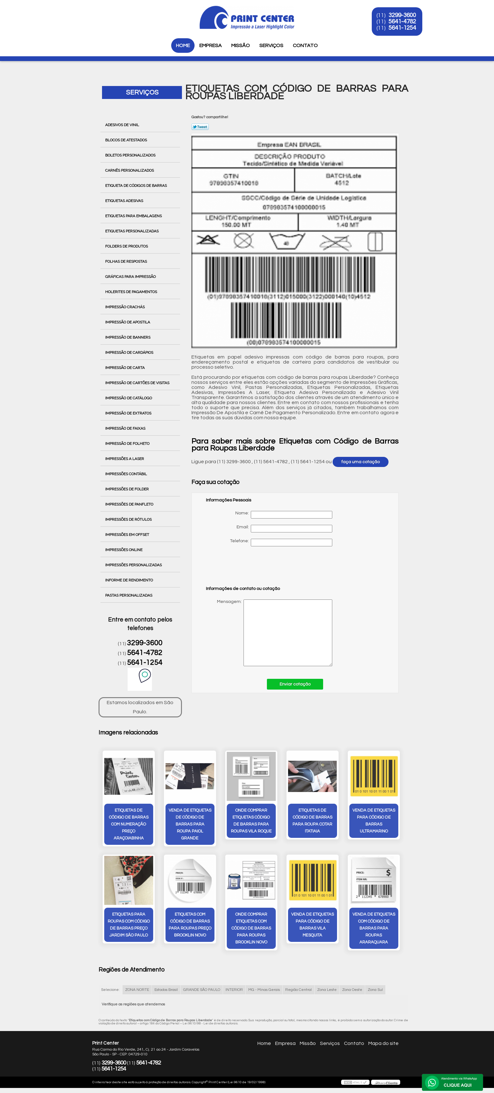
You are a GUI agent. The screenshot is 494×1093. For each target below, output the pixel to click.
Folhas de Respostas (126, 261)
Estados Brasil (166, 990)
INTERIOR (234, 990)
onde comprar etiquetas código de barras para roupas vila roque (251, 820)
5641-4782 (402, 21)
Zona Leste (327, 990)
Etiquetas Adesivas (124, 201)
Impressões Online (124, 550)
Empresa (210, 45)
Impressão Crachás (125, 307)
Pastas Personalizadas (129, 595)
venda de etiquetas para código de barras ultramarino (373, 820)
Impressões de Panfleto (129, 504)
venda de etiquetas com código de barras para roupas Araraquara (373, 928)
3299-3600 (402, 15)
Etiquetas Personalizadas (132, 231)
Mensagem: (269, 632)
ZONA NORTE (137, 990)
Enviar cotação (295, 684)
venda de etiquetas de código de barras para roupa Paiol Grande (190, 824)
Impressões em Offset (127, 534)
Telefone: (281, 542)
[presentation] (246, 569)
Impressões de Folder (127, 489)
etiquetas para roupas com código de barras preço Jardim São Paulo (129, 924)
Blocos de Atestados (126, 140)
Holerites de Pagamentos (131, 292)
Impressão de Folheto (127, 443)
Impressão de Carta (125, 367)
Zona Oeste (352, 990)
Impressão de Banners (128, 337)
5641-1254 (402, 28)
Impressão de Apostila (128, 322)
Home (183, 45)
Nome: (283, 515)
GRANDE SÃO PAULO (201, 990)
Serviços (271, 45)
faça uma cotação (360, 462)
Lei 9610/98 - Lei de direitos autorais (210, 1023)
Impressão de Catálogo (129, 398)
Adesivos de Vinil (122, 125)
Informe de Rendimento (129, 580)
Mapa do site (383, 1043)
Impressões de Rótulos (129, 519)
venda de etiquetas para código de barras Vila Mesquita (312, 924)
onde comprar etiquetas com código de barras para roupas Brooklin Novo (251, 928)
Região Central (298, 990)
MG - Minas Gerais (264, 990)
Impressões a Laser (125, 459)
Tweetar (200, 127)
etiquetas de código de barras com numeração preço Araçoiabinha (128, 824)
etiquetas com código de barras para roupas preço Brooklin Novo (190, 924)
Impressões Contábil (126, 474)
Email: (284, 528)
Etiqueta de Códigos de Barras (136, 185)
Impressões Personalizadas (134, 565)
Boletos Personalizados (130, 155)
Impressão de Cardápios (129, 352)
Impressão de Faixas (125, 428)
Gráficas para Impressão (131, 276)
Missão (240, 45)
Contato (305, 45)
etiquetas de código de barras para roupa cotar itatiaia (312, 820)
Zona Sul (375, 990)
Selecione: (110, 990)
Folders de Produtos (127, 246)
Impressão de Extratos (128, 413)
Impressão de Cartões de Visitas (137, 383)
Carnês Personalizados (130, 170)
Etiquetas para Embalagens (134, 216)
